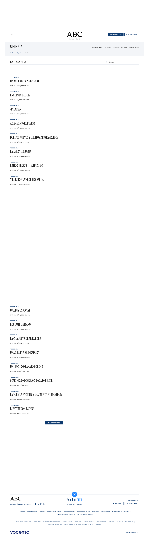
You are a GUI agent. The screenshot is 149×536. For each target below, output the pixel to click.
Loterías (111, 522)
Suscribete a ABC (115, 35)
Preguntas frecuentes (55, 524)
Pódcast (98, 524)
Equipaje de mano (20, 324)
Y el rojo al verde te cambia (27, 179)
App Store (118, 504)
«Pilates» (15, 109)
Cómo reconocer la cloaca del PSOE (31, 380)
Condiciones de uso (83, 511)
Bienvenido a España (22, 409)
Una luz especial (20, 310)
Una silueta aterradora (24, 352)
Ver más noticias (54, 423)
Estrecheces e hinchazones (26, 165)
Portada (12, 53)
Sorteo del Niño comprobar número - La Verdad (79, 524)
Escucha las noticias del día (124, 522)
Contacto (42, 511)
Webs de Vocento (132, 532)
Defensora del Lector (120, 47)
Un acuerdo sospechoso (24, 81)
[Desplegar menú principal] (11, 34)
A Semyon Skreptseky (23, 123)
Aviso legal (95, 511)
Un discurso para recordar (26, 366)
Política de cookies (69, 511)
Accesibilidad (105, 511)
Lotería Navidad (67, 522)
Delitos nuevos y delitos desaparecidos (34, 137)
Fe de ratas (107, 47)
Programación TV (88, 522)
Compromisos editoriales (85, 514)
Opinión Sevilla (134, 47)
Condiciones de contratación (65, 514)
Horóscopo (77, 522)
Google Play (132, 504)
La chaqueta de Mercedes (25, 338)
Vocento (22, 511)
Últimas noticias (101, 522)
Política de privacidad (54, 511)
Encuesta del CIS (20, 95)
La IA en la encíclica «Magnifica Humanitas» (36, 395)
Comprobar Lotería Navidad (51, 522)
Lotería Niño (37, 522)
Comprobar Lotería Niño (23, 522)
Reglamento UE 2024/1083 (120, 511)
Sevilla (78, 39)
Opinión (16, 46)
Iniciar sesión (131, 35)
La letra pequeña (20, 151)
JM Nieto (13, 86)
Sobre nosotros (32, 511)
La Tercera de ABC (96, 47)
